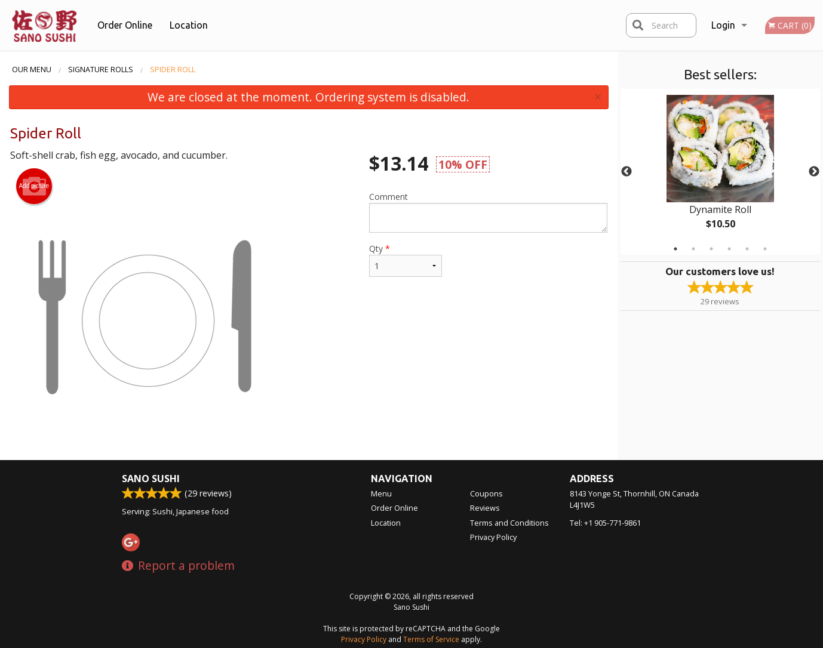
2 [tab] (693, 249)
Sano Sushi (151, 478)
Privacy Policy (493, 537)
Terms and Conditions (509, 522)
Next (814, 172)
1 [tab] (675, 249)
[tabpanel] (721, 172)
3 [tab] (711, 249)
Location (189, 25)
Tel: (605, 522)
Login (723, 25)
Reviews (485, 507)
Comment (488, 212)
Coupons (486, 493)
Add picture (34, 186)
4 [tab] (729, 249)
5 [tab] (747, 249)
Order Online (124, 25)
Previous (626, 172)
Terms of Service (431, 639)
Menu (381, 493)
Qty (405, 260)
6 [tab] (765, 249)
